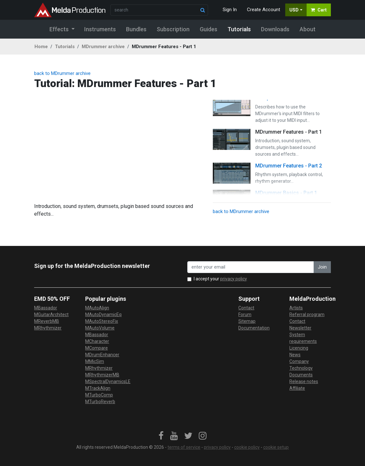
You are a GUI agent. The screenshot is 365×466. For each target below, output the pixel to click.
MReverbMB (46, 321)
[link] (161, 436)
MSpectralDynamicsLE (107, 381)
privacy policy (233, 278)
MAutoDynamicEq (103, 314)
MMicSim (94, 361)
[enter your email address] (250, 267)
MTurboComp (99, 394)
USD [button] (294, 9)
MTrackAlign (97, 388)
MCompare (96, 348)
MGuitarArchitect (51, 314)
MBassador (45, 307)
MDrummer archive (103, 46)
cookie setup (276, 447)
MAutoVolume (100, 327)
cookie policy (247, 447)
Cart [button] (319, 9)
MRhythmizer (48, 327)
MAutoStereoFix (101, 321)
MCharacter (97, 341)
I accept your (220, 278)
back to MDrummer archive (62, 73)
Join (322, 267)
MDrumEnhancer (102, 354)
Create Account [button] (263, 9)
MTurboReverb (100, 401)
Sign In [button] (230, 9)
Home (41, 46)
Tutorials (65, 46)
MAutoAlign (97, 307)
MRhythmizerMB (102, 374)
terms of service (184, 447)
